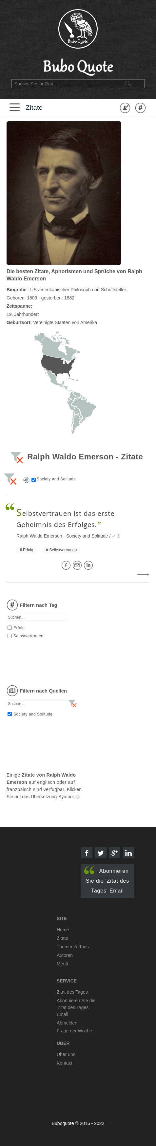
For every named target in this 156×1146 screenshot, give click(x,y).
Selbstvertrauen (63, 550)
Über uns (66, 1054)
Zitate (34, 107)
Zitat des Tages (72, 992)
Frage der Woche (74, 1030)
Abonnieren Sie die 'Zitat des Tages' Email (106, 879)
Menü (62, 963)
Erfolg (28, 550)
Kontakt (64, 1063)
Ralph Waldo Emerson (39, 536)
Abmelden (67, 1022)
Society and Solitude (87, 536)
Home (63, 929)
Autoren (65, 955)
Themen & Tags (73, 946)
